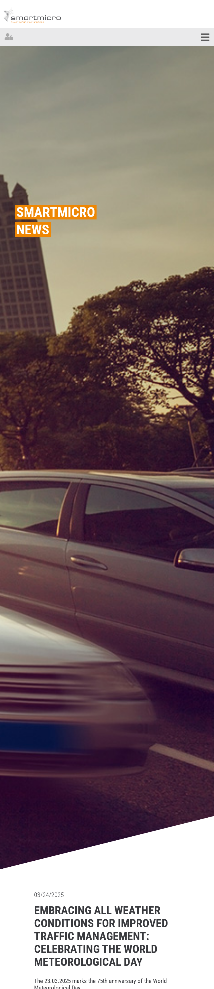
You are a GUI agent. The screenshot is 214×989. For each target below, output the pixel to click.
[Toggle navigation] (205, 37)
